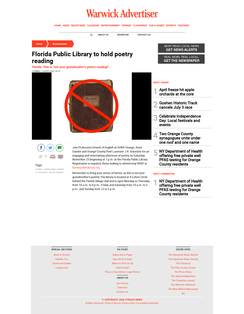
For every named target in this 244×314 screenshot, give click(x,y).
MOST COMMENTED (164, 173)
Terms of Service (112, 303)
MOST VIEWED (161, 82)
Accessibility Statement (147, 303)
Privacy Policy (128, 303)
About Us (103, 34)
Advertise (123, 34)
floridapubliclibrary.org (86, 167)
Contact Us (144, 34)
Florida (36, 71)
